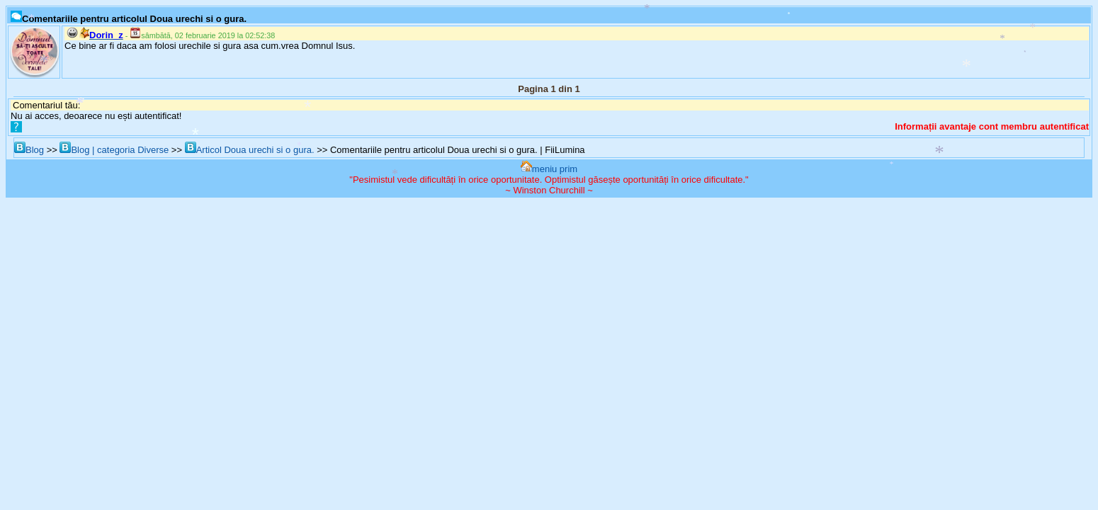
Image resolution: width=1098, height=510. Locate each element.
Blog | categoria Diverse (114, 149)
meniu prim (549, 169)
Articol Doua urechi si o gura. (250, 149)
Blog (29, 149)
